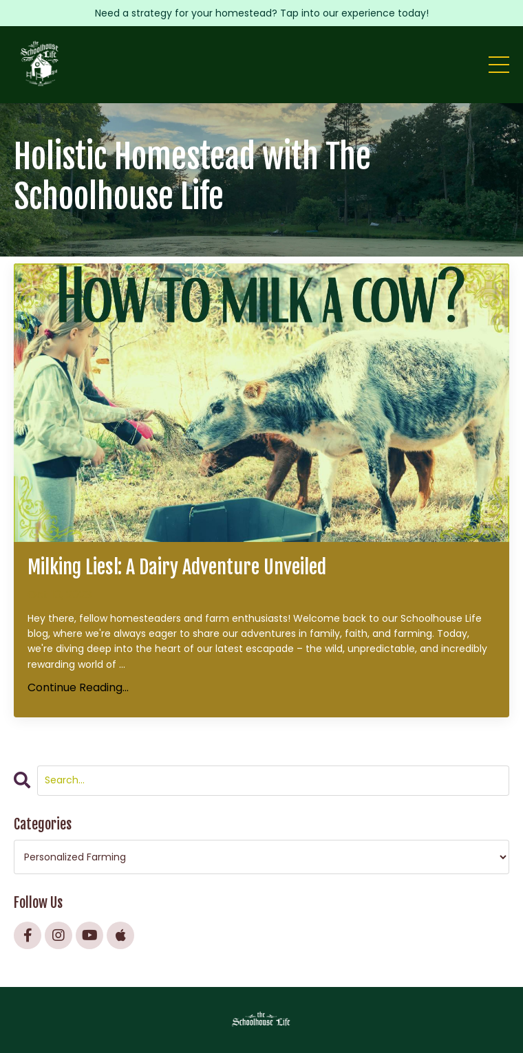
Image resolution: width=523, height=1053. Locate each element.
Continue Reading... (78, 687)
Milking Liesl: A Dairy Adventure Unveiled (177, 567)
